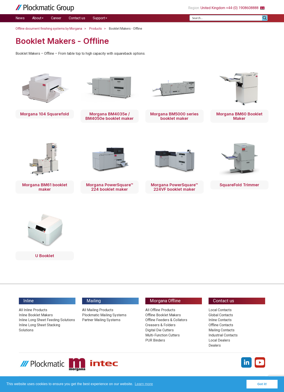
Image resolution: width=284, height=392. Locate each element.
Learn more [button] (144, 384)
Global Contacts (221, 315)
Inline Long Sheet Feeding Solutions (47, 320)
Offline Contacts (221, 325)
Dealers (215, 345)
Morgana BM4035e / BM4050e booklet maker (109, 116)
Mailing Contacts (222, 330)
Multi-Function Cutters (162, 335)
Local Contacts (220, 310)
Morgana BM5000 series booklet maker (174, 116)
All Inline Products (33, 310)
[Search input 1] (226, 18)
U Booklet (44, 255)
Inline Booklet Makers (36, 315)
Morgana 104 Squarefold (44, 114)
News (20, 18)
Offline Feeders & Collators (166, 320)
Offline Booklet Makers (163, 315)
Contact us (77, 18)
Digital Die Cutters (159, 330)
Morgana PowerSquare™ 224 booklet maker (109, 187)
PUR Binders (155, 340)
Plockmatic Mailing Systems (104, 315)
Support (100, 18)
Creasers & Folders (160, 325)
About (37, 18)
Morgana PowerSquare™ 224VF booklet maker (174, 187)
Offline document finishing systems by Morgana (49, 28)
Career (56, 18)
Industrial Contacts (223, 335)
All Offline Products (160, 310)
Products (95, 28)
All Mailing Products (97, 310)
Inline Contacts (220, 320)
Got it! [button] (262, 384)
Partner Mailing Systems (101, 320)
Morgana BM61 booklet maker (44, 187)
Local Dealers (219, 340)
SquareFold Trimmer (239, 184)
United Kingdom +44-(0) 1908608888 (234, 8)
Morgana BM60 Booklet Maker (239, 116)
